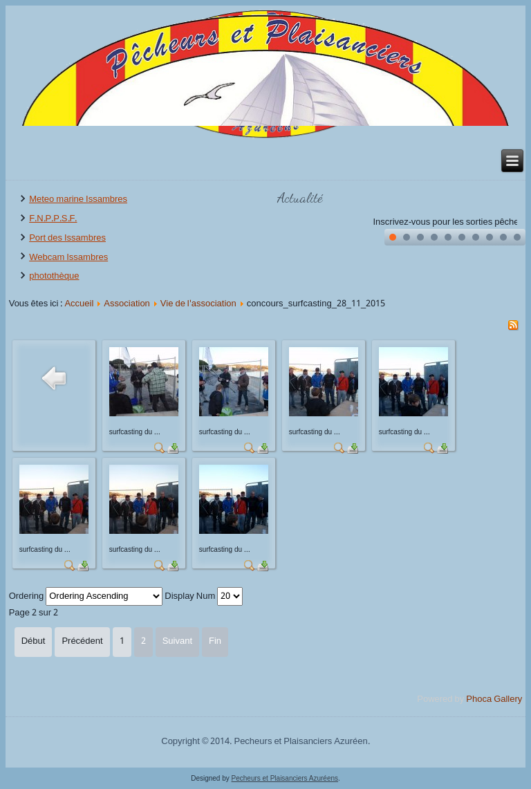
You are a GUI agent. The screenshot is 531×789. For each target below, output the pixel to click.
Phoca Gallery (494, 699)
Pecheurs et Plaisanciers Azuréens (285, 778)
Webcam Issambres (68, 258)
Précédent (82, 641)
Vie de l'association (198, 304)
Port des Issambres (67, 238)
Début (33, 641)
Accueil (78, 304)
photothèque (54, 276)
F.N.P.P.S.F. (53, 219)
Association (126, 304)
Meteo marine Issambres (78, 199)
